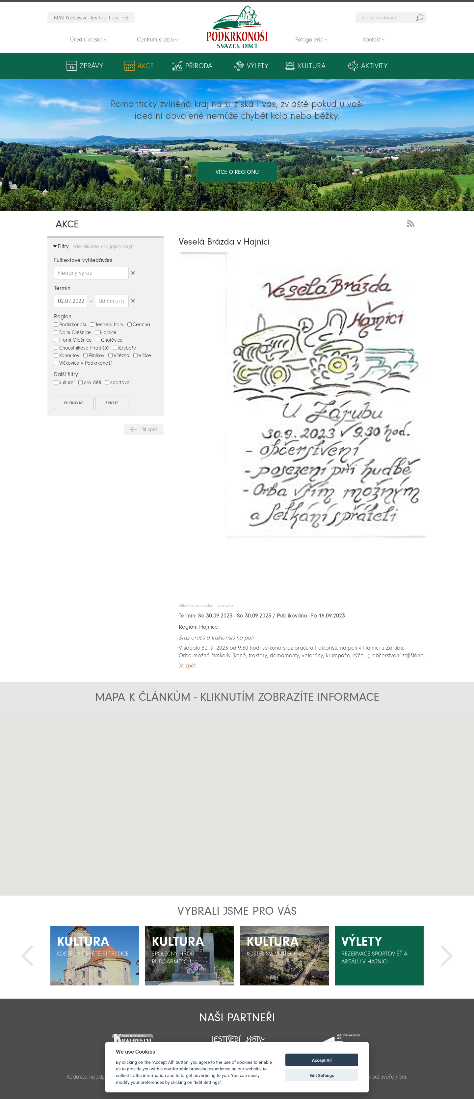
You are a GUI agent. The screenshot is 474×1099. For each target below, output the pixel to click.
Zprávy (91, 66)
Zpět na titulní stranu (237, 27)
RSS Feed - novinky (412, 222)
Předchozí (27, 956)
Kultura (312, 66)
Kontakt (372, 39)
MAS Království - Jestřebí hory (86, 18)
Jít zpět (149, 429)
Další (446, 956)
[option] (94, 955)
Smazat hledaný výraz (132, 273)
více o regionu (237, 172)
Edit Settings (321, 1075)
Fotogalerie (309, 39)
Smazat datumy (132, 300)
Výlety (257, 66)
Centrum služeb (155, 39)
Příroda (198, 66)
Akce (146, 66)
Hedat (419, 17)
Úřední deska (86, 39)
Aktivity (374, 66)
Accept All (322, 1060)
